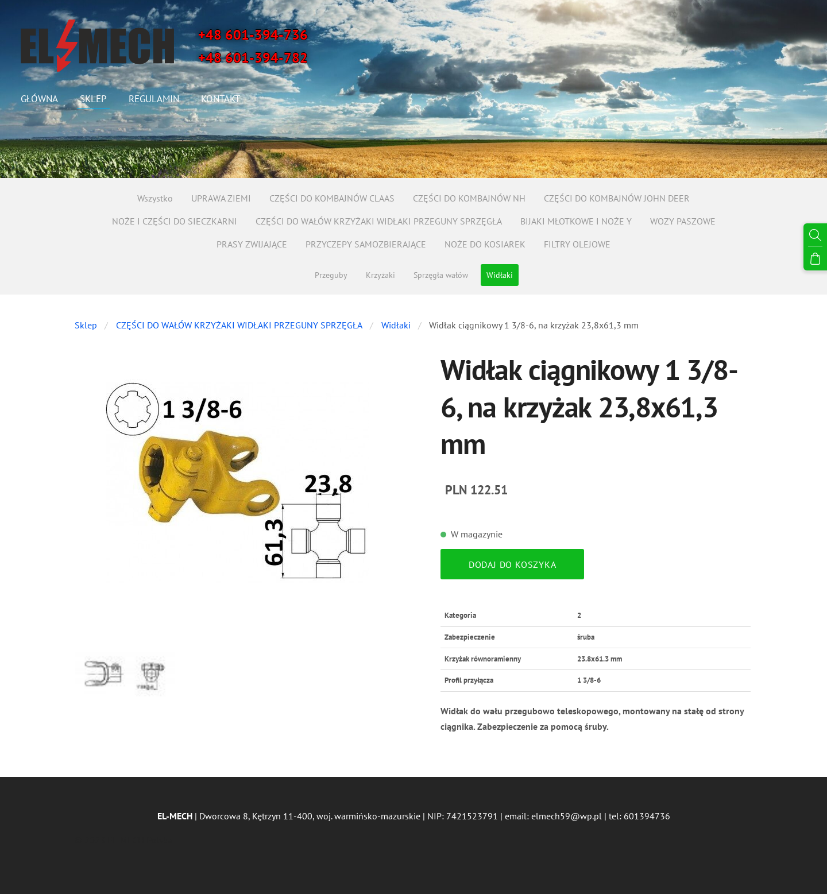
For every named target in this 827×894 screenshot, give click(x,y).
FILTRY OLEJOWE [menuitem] (577, 244)
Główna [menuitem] (41, 98)
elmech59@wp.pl (566, 816)
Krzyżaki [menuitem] (380, 275)
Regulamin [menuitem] (156, 98)
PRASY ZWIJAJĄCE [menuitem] (252, 244)
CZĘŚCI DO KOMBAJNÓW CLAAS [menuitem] (332, 198)
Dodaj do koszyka (513, 564)
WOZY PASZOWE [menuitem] (683, 221)
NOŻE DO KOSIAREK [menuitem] (485, 244)
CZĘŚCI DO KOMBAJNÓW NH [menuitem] (469, 198)
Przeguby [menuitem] (331, 275)
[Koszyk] (816, 257)
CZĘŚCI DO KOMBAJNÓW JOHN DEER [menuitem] (617, 198)
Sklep (86, 325)
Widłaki (396, 325)
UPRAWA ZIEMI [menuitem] (221, 198)
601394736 (647, 816)
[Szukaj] (816, 234)
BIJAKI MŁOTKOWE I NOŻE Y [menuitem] (576, 221)
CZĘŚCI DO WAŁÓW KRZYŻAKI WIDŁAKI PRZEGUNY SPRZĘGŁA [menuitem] (379, 221)
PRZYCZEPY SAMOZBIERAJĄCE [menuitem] (366, 244)
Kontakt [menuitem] (222, 98)
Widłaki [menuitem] (499, 275)
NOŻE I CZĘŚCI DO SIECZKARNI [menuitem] (174, 221)
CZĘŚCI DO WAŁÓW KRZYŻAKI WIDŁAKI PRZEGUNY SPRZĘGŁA (239, 325)
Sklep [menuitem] (95, 98)
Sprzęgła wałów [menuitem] (440, 275)
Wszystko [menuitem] (155, 198)
